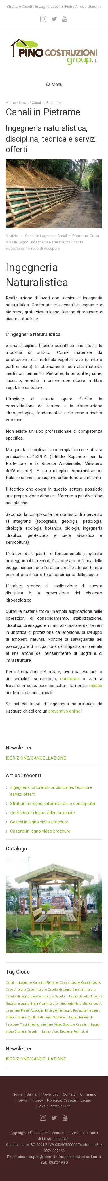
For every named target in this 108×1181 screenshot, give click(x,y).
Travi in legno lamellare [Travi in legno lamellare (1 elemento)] (36, 1025)
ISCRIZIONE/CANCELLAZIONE (36, 758)
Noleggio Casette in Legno (69, 1100)
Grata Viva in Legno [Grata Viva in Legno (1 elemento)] (44, 1004)
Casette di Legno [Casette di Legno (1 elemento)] (17, 996)
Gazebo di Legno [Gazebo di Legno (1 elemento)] (90, 996)
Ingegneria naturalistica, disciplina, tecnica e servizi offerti (51, 139)
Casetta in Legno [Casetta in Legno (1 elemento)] (84, 989)
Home (11, 102)
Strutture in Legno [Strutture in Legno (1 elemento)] (65, 1017)
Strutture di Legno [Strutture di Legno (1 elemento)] (40, 1017)
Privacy (37, 1100)
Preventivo (50, 1094)
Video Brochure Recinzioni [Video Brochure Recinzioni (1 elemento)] (70, 1031)
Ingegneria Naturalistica (50, 242)
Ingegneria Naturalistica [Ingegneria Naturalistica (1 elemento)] (75, 1004)
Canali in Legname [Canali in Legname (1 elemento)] (19, 983)
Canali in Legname (40, 235)
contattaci (69, 678)
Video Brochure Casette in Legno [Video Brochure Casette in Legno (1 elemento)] (76, 1025)
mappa (95, 685)
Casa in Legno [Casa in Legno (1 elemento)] (91, 983)
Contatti (69, 1094)
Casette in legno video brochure (40, 831)
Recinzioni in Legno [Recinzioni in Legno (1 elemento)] (58, 1010)
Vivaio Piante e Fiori (55, 1106)
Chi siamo (88, 1094)
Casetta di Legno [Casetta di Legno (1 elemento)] (59, 989)
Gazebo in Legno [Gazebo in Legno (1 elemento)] (17, 1004)
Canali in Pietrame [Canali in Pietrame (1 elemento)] (46, 983)
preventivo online (64, 711)
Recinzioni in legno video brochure (42, 812)
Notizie (12, 235)
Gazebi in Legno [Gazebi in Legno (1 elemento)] (66, 996)
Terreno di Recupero (43, 248)
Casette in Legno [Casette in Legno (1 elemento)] (42, 996)
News (24, 102)
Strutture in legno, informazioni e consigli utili (52, 803)
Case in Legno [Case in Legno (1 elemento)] (37, 989)
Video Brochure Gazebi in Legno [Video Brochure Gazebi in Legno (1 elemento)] (28, 1031)
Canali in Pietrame (72, 235)
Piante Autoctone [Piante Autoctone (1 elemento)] (32, 1010)
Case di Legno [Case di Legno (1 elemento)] (16, 989)
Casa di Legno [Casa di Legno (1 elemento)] (70, 983)
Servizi (31, 1094)
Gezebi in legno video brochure (39, 822)
